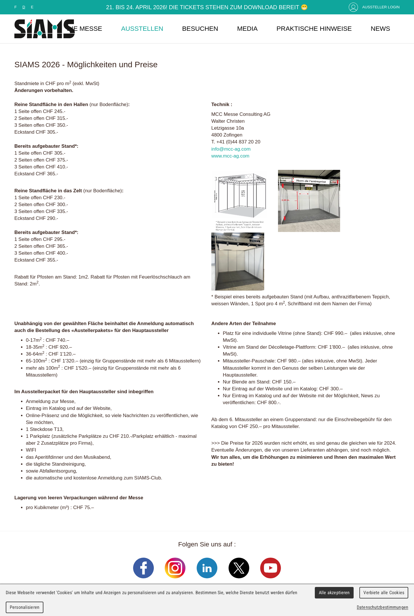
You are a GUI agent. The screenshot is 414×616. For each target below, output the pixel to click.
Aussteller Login (381, 7)
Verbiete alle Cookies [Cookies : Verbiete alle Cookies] (383, 592)
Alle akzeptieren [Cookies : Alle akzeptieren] (334, 592)
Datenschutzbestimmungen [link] (382, 607)
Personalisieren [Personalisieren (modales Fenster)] (24, 607)
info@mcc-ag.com (230, 149)
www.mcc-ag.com (230, 156)
